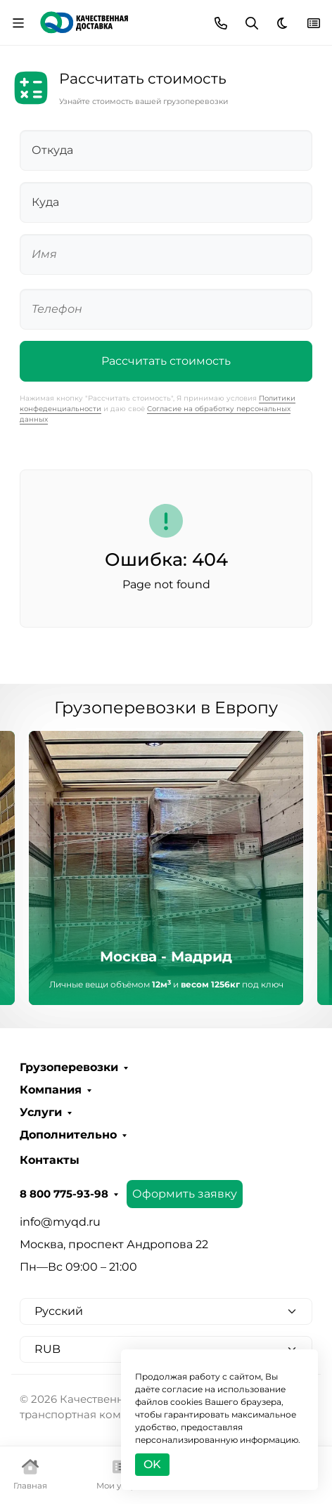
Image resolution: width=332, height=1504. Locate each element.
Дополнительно (68, 1135)
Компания (51, 1090)
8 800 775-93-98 (64, 1194)
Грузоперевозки (69, 1067)
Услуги (41, 1112)
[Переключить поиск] (251, 23)
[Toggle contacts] (221, 23)
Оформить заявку (184, 1193)
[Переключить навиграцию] (18, 23)
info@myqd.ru (60, 1222)
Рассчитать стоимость (166, 361)
